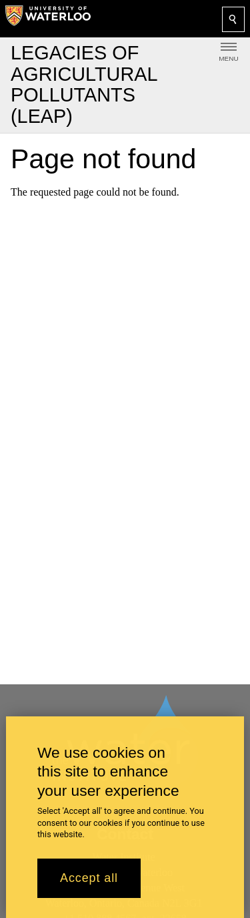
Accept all (89, 886)
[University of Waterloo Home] (48, 18)
